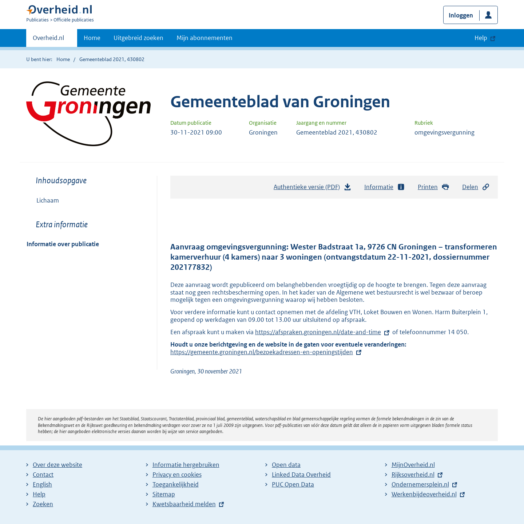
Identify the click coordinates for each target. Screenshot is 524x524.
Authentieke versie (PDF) (313, 188)
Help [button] (481, 38)
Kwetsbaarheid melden (184, 504)
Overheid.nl (48, 40)
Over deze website (57, 465)
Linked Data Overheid (301, 475)
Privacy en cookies (177, 475)
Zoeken (43, 504)
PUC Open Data (293, 484)
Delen (476, 187)
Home (92, 38)
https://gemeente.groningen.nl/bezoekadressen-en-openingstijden (266, 352)
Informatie (384, 187)
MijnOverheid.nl (413, 465)
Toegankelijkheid (175, 484)
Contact (43, 475)
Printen (433, 187)
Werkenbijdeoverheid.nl (424, 494)
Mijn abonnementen (204, 38)
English (42, 484)
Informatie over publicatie (63, 244)
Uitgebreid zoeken (138, 38)
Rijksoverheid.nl (413, 475)
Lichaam (47, 200)
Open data (286, 465)
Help (39, 494)
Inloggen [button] (461, 15)
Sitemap (163, 494)
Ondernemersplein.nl (420, 484)
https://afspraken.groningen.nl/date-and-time (318, 332)
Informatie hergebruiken (185, 465)
